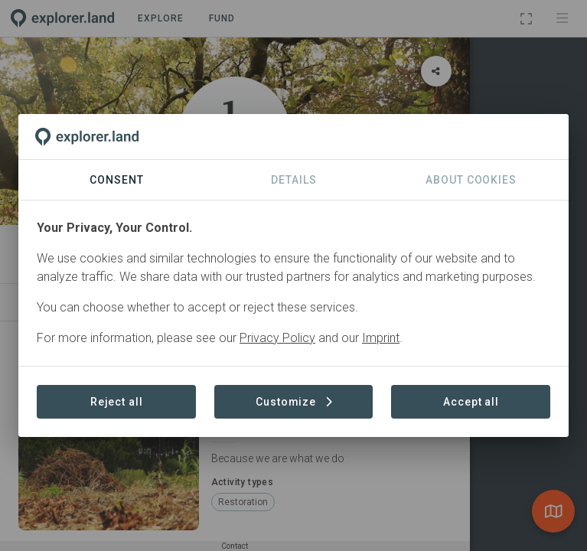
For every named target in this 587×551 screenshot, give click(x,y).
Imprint (380, 338)
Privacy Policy (277, 338)
